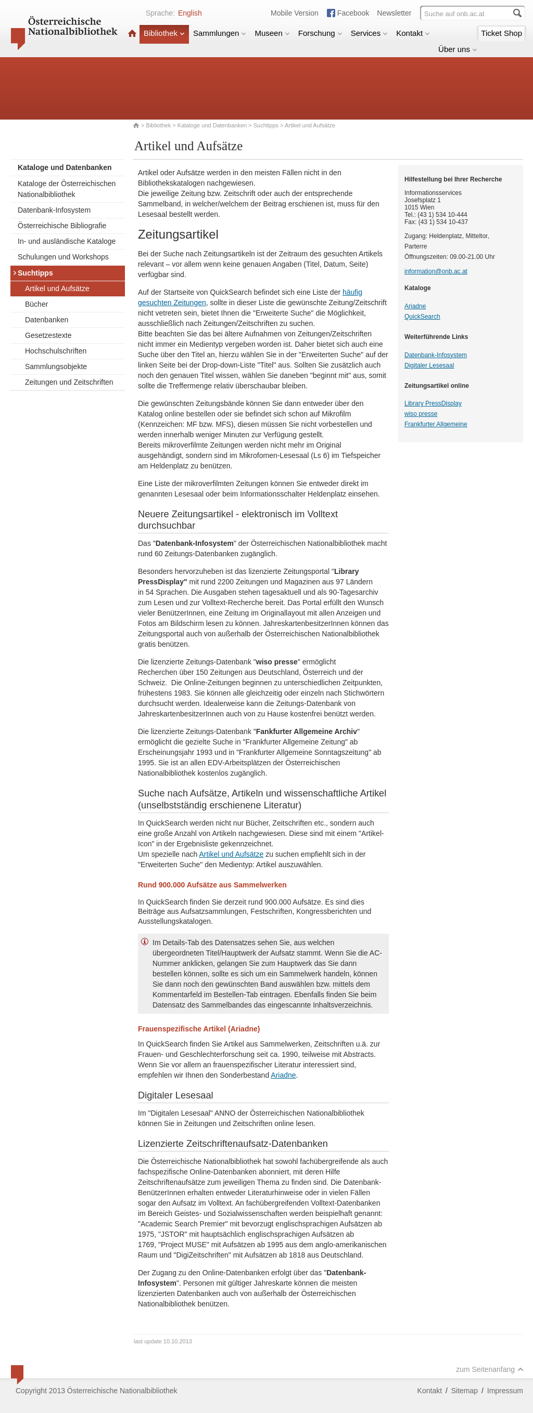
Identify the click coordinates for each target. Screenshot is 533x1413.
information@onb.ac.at (435, 271)
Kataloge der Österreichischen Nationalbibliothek (67, 189)
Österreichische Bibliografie (62, 225)
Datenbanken (46, 320)
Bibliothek (164, 33)
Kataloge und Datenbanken (212, 125)
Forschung (320, 33)
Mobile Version (295, 13)
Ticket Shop (501, 33)
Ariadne (283, 1075)
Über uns (457, 49)
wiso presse (420, 413)
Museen (272, 33)
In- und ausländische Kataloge (67, 241)
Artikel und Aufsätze (57, 288)
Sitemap (464, 1390)
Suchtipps (265, 125)
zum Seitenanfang (490, 1369)
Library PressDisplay (433, 403)
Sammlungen (219, 33)
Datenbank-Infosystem (54, 210)
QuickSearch (422, 316)
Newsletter (394, 13)
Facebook (353, 13)
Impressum (505, 1390)
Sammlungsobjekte (56, 366)
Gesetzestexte (48, 335)
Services (369, 33)
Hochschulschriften (55, 351)
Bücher (36, 304)
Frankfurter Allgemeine (435, 424)
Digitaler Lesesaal (429, 365)
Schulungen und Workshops (63, 257)
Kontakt (413, 33)
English (190, 13)
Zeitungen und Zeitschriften (69, 382)
